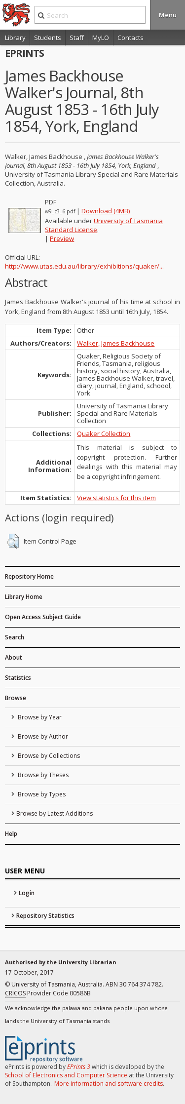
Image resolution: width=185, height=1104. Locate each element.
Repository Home (29, 576)
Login (27, 893)
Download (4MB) (105, 210)
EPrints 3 (78, 1067)
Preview (62, 238)
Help (11, 833)
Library (15, 37)
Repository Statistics (45, 915)
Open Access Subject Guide (43, 617)
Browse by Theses (42, 775)
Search (14, 637)
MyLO (100, 37)
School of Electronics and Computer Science (66, 1075)
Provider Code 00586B (48, 993)
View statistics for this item (116, 497)
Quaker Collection (103, 433)
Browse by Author (42, 736)
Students (47, 37)
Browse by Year (39, 717)
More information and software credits (108, 1083)
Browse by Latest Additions (54, 813)
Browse (15, 698)
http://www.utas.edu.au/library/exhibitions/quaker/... (84, 266)
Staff (77, 37)
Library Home (23, 596)
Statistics (18, 677)
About (13, 657)
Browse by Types (41, 794)
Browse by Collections (48, 755)
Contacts (130, 37)
